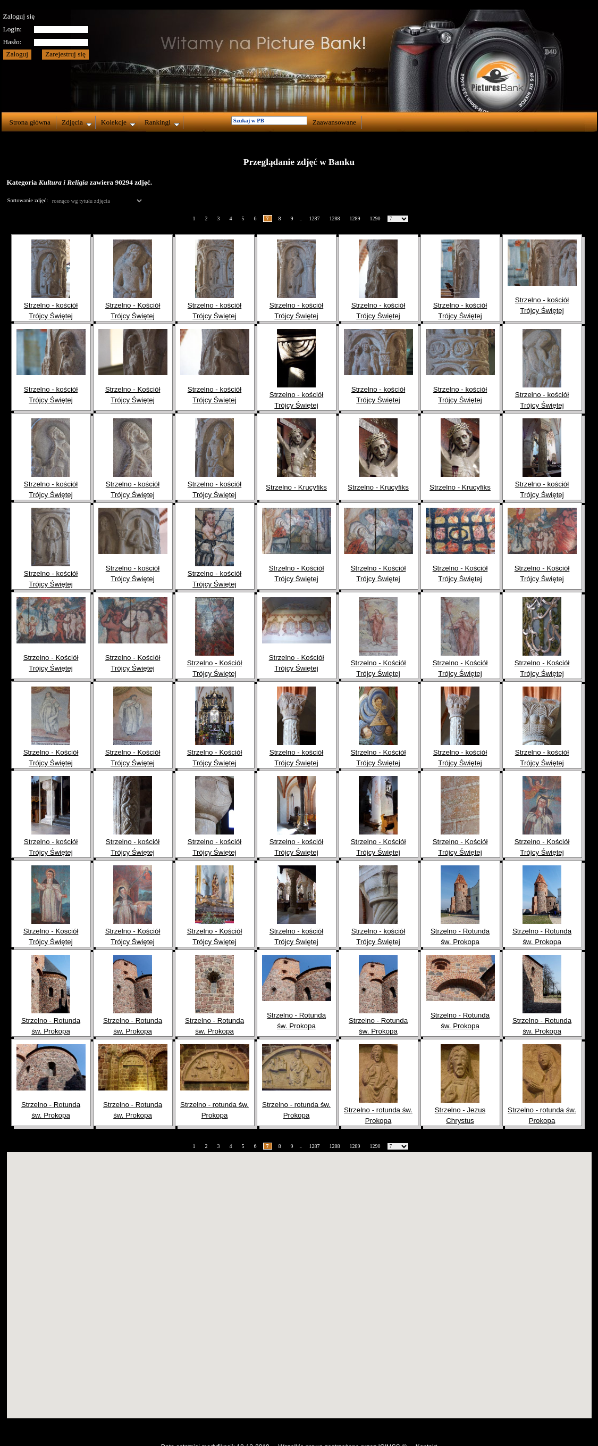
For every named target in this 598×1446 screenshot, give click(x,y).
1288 (335, 218)
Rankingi (162, 122)
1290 (375, 218)
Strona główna (30, 122)
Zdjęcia (77, 122)
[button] (299, 1275)
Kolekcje (118, 122)
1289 (355, 218)
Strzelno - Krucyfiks (296, 487)
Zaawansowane (334, 122)
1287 (314, 218)
